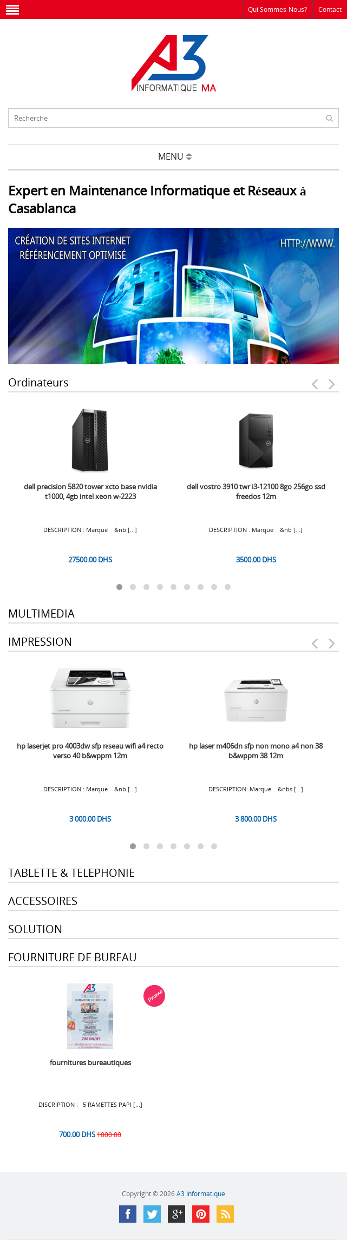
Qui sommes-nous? (277, 9)
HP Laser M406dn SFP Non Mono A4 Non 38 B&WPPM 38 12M (256, 750)
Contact (330, 9)
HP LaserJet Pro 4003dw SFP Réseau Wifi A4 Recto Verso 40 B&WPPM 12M (90, 750)
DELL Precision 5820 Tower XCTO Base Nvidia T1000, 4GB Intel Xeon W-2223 (90, 491)
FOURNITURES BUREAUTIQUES (90, 1062)
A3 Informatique (200, 1193)
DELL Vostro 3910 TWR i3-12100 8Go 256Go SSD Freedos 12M (256, 491)
